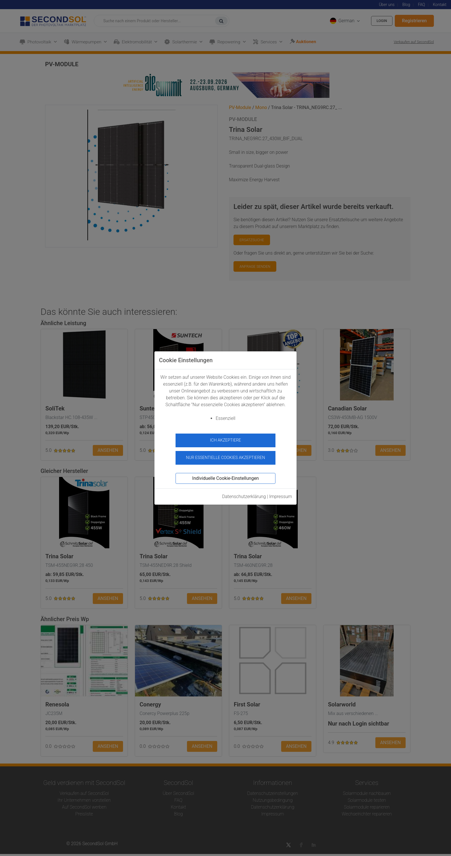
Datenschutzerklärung (244, 494)
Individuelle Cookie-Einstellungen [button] (225, 475)
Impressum (280, 494)
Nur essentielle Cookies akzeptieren (225, 455)
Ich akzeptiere (225, 440)
